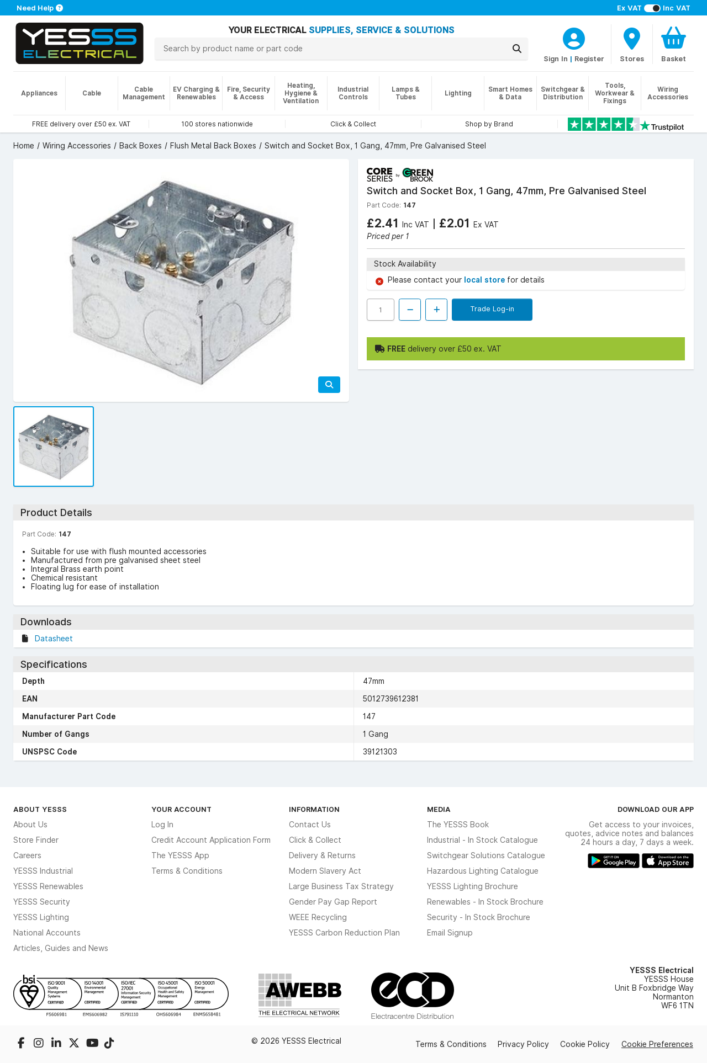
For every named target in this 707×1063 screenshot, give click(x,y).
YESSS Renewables (48, 886)
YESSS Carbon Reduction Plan (344, 932)
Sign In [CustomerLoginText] (556, 58)
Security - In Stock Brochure (478, 917)
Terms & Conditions (187, 871)
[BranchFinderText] (632, 44)
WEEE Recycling (318, 917)
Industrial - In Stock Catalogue (482, 840)
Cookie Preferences (657, 1044)
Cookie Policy (585, 1044)
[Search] (517, 49)
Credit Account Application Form (211, 840)
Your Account (181, 809)
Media (439, 809)
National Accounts (47, 932)
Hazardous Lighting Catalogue (483, 871)
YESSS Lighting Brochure (472, 886)
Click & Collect (315, 840)
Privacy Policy (523, 1044)
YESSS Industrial (43, 871)
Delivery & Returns (322, 855)
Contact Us (310, 824)
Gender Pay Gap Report (333, 901)
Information (314, 809)
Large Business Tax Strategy (341, 886)
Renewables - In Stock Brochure (485, 901)
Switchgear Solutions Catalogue (486, 855)
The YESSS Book (458, 824)
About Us (30, 824)
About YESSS (40, 809)
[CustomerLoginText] (574, 37)
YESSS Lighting (41, 917)
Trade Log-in (492, 308)
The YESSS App (180, 855)
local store (485, 279)
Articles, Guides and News (60, 948)
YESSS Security (41, 901)
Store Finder (36, 840)
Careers (27, 855)
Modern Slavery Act (325, 871)
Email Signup (450, 932)
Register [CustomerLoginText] (589, 58)
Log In (162, 824)
